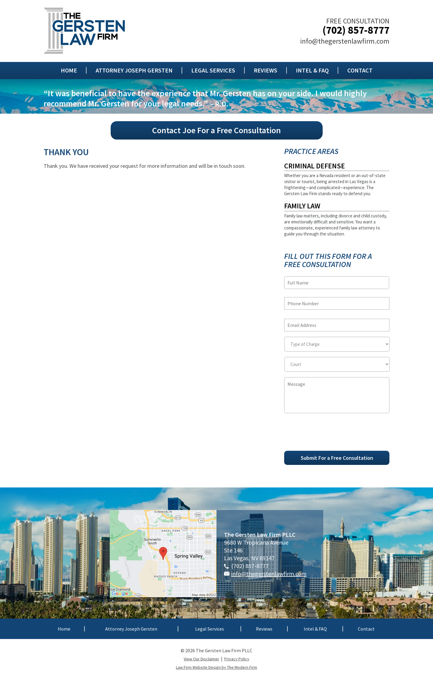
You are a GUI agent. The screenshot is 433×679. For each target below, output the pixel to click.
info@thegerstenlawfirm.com (344, 41)
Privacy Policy (236, 659)
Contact (360, 70)
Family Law (302, 205)
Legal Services (213, 70)
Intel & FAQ (312, 70)
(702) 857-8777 (355, 30)
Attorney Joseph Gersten (134, 70)
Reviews (265, 70)
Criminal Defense (314, 166)
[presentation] (330, 434)
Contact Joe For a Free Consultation (216, 130)
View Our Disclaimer (201, 659)
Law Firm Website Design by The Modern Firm (216, 667)
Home (69, 70)
